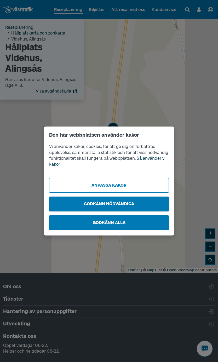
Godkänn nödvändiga (109, 203)
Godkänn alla (109, 222)
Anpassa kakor (109, 185)
